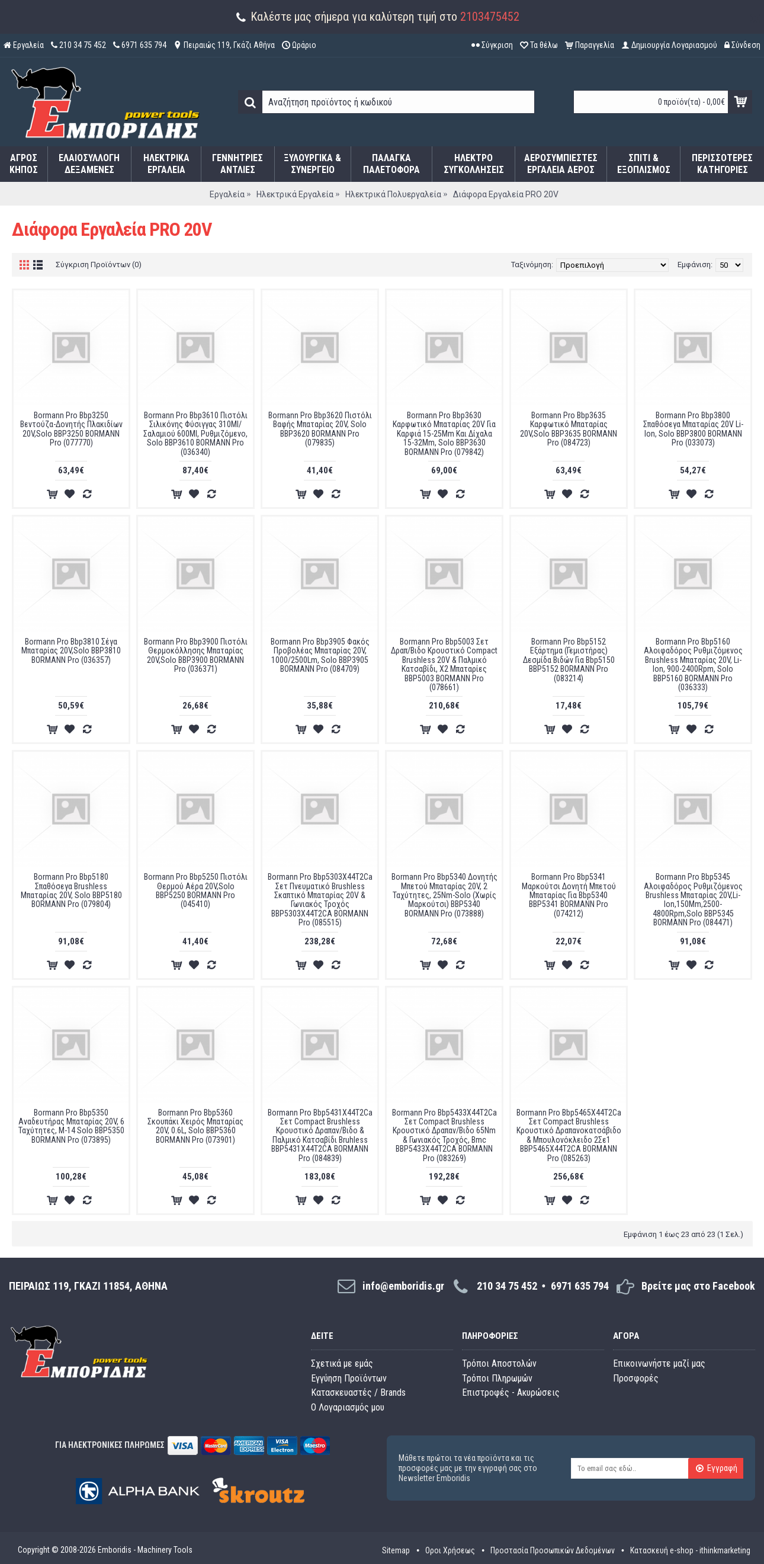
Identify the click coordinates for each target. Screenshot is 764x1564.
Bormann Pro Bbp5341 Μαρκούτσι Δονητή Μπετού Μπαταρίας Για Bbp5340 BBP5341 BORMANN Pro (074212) (569, 895)
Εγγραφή (716, 1469)
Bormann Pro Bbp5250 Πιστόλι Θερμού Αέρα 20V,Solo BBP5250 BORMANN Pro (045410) (196, 890)
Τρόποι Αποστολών (499, 1363)
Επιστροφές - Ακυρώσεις (511, 1392)
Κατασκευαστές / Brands (358, 1392)
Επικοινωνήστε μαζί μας (659, 1363)
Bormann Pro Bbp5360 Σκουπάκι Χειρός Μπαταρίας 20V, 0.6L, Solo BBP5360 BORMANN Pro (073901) (195, 1126)
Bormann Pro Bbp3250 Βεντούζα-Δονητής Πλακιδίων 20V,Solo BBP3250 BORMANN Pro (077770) (71, 429)
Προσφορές (636, 1378)
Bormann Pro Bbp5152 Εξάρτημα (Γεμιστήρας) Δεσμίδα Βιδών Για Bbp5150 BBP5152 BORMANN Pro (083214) (569, 660)
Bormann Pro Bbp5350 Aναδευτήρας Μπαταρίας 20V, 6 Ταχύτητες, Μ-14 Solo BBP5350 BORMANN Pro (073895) (71, 1126)
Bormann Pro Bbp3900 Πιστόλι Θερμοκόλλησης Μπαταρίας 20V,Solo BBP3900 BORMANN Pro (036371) (196, 655)
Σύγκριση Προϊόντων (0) (99, 264)
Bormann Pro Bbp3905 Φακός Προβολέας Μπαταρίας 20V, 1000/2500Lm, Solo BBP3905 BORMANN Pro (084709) (320, 655)
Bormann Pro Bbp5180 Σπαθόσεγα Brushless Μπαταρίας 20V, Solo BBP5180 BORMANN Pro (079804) (71, 890)
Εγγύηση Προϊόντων (349, 1378)
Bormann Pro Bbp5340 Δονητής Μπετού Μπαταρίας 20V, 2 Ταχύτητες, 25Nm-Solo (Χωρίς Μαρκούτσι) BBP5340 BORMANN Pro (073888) (444, 895)
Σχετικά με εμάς (342, 1363)
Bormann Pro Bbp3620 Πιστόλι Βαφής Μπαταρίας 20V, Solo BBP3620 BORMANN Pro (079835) (320, 429)
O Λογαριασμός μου (347, 1407)
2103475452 (489, 16)
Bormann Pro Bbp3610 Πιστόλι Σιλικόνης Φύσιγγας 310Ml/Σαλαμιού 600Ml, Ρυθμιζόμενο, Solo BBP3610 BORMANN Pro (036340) (195, 434)
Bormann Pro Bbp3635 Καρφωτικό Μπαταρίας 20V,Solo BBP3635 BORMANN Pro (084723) (568, 429)
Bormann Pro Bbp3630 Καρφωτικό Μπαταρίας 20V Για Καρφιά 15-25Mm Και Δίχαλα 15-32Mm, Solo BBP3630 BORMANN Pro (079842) (444, 434)
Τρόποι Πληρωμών (497, 1378)
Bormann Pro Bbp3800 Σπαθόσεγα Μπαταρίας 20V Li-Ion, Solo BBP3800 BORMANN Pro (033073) (693, 429)
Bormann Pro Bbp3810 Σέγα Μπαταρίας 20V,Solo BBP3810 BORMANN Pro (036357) (71, 651)
